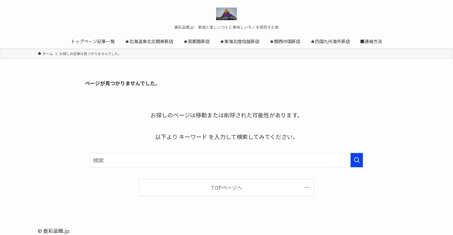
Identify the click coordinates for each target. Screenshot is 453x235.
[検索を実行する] (356, 160)
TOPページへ (226, 187)
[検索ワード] (226, 160)
